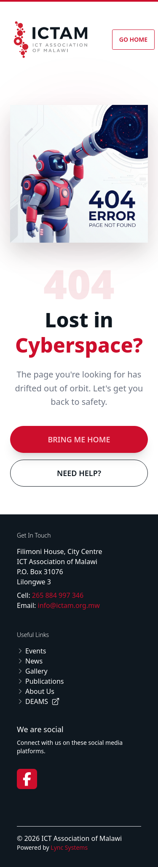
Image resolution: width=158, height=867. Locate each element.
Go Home (133, 39)
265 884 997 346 (57, 595)
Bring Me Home (79, 439)
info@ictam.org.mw (69, 605)
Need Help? (79, 473)
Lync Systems (69, 847)
